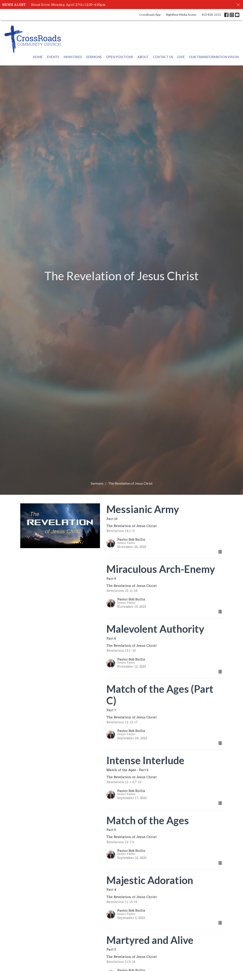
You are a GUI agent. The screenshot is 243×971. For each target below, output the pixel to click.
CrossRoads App (150, 14)
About (143, 57)
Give (181, 57)
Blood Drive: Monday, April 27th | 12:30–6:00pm (68, 4)
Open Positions (119, 57)
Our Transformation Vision (214, 57)
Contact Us (163, 57)
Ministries (73, 57)
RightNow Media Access (181, 14)
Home (38, 57)
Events (53, 57)
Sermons (94, 57)
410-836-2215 (211, 14)
